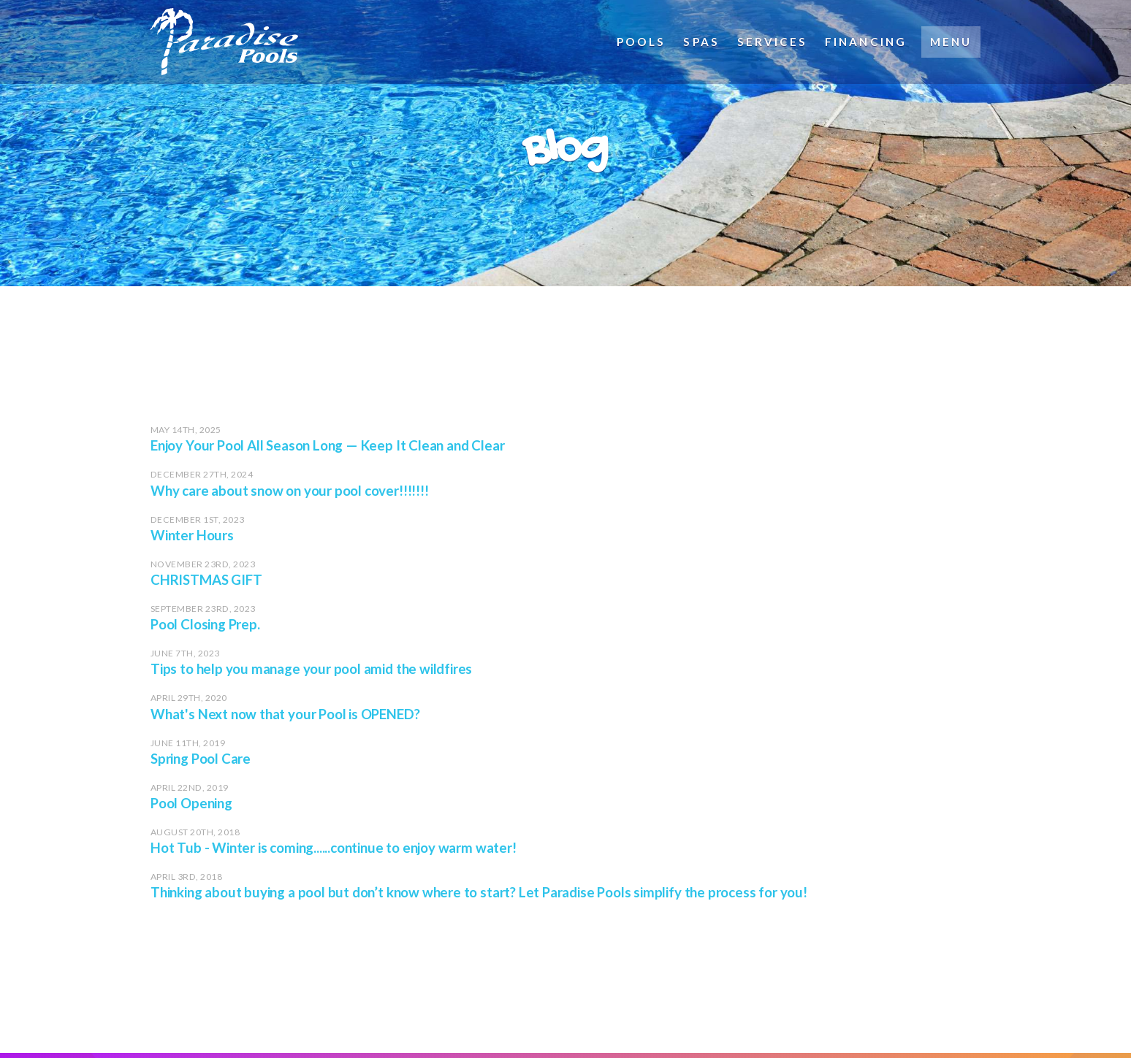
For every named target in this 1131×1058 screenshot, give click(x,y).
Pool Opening (191, 803)
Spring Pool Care (201, 759)
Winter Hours (192, 535)
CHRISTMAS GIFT (206, 580)
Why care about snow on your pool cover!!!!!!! (290, 491)
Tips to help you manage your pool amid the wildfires (311, 669)
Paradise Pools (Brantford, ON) (278, 41)
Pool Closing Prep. (205, 624)
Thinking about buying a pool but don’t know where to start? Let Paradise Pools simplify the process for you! (479, 892)
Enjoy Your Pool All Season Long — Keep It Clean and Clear (327, 445)
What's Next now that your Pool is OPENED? (285, 714)
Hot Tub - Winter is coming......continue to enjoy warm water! (334, 848)
